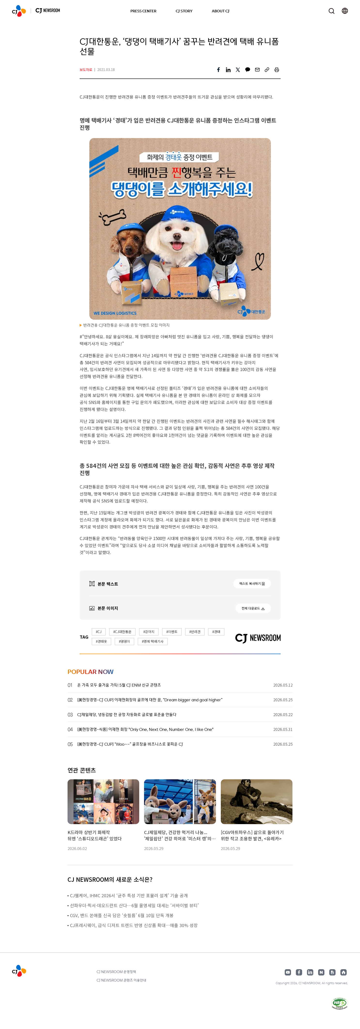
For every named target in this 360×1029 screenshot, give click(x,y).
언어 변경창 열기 (345, 11)
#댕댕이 (124, 641)
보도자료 (86, 69)
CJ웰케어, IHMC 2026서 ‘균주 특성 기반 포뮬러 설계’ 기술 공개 (129, 895)
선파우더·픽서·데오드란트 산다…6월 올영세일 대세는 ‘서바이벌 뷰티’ (134, 905)
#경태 (216, 631)
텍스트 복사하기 (250, 583)
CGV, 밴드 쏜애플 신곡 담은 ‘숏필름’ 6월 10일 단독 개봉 (122, 915)
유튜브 (287, 972)
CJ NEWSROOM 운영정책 (116, 971)
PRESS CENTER (143, 10)
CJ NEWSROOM (19, 11)
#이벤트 (171, 631)
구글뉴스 (332, 972)
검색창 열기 (332, 11)
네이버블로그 (321, 972)
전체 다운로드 (251, 608)
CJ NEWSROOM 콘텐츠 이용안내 (121, 980)
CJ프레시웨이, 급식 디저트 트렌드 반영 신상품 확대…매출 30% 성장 (134, 925)
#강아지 (148, 631)
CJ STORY (184, 10)
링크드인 (310, 972)
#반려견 (194, 631)
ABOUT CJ (221, 10)
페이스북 (299, 972)
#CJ (98, 631)
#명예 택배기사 (152, 641)
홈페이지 (343, 972)
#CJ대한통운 (122, 631)
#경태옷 (101, 641)
